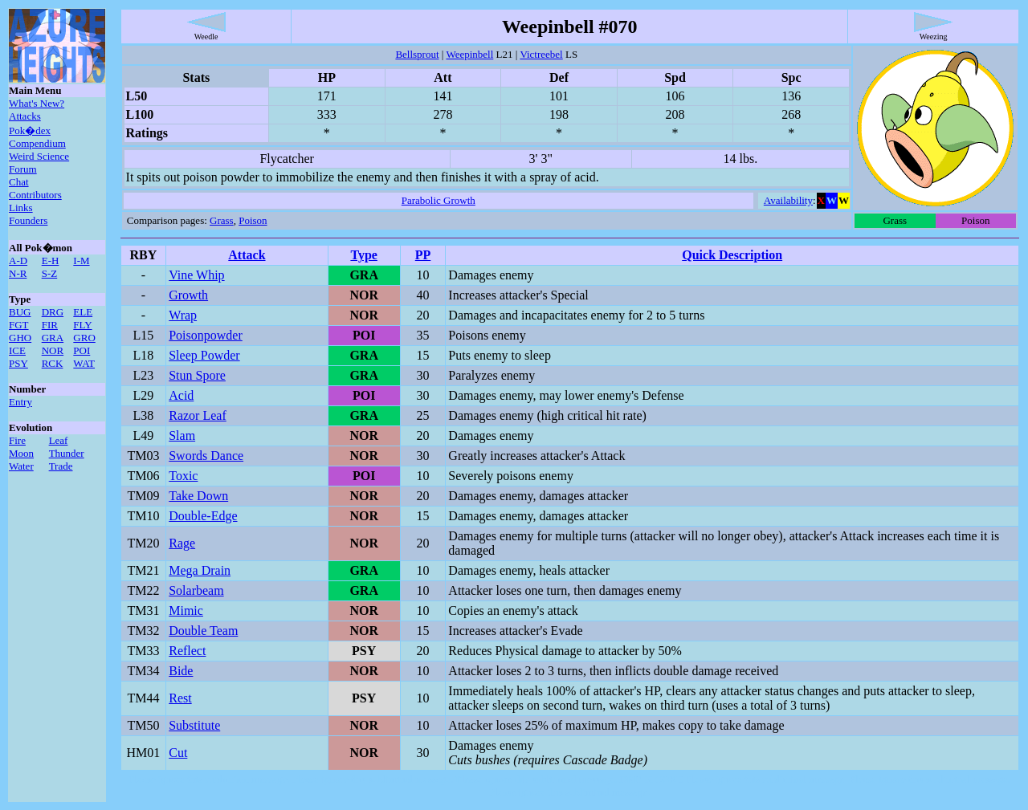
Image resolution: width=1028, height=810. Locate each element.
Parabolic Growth (438, 200)
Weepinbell (469, 54)
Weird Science (39, 156)
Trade (61, 466)
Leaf (58, 440)
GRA (52, 338)
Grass (222, 220)
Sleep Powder (204, 355)
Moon (21, 453)
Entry (20, 402)
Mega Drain (199, 570)
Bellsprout (417, 54)
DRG (52, 312)
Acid (181, 395)
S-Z (50, 273)
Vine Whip (196, 275)
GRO (84, 338)
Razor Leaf (197, 415)
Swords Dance (206, 455)
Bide (181, 671)
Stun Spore (197, 375)
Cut (178, 752)
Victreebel (541, 54)
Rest (180, 698)
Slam (182, 435)
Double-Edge (203, 516)
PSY (18, 363)
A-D (18, 260)
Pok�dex (30, 130)
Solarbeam (196, 590)
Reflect (187, 650)
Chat (19, 182)
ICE (17, 350)
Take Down (198, 496)
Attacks (25, 116)
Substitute (194, 725)
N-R (18, 273)
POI (81, 350)
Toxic (183, 475)
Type (363, 255)
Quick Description (732, 255)
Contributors (35, 195)
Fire (17, 440)
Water (21, 466)
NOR (52, 350)
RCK (52, 363)
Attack (246, 255)
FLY (82, 325)
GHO (20, 338)
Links (21, 207)
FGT (19, 325)
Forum (23, 169)
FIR (50, 325)
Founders (28, 220)
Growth (188, 295)
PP (423, 255)
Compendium (37, 143)
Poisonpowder (206, 335)
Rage (182, 543)
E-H (50, 260)
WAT (84, 363)
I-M (81, 260)
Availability (788, 200)
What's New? (36, 103)
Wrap (183, 315)
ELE (82, 312)
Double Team (203, 630)
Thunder (66, 453)
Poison (253, 220)
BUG (20, 312)
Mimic (186, 610)
